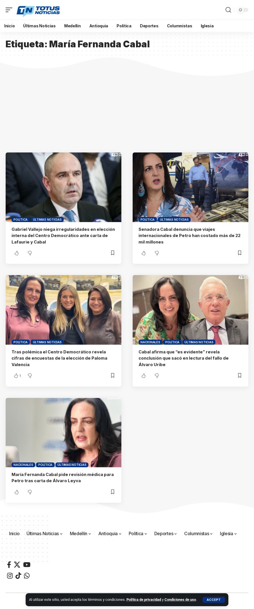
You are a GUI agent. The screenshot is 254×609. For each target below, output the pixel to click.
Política (21, 220)
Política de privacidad (143, 599)
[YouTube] (27, 563)
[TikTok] (18, 574)
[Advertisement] (127, 110)
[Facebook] (9, 563)
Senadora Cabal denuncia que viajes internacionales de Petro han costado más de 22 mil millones (190, 235)
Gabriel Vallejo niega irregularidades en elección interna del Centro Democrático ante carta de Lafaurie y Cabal (61, 235)
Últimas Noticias (47, 220)
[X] (17, 563)
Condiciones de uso (180, 599)
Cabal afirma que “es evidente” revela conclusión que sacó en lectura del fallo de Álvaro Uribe (185, 357)
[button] (213, 600)
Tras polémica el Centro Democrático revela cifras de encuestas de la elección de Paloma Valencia (60, 357)
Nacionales (150, 342)
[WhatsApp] (27, 574)
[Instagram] (10, 574)
